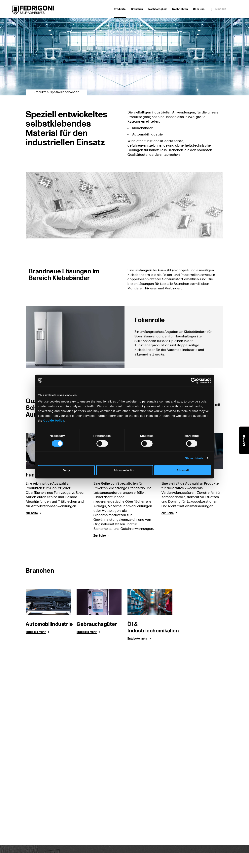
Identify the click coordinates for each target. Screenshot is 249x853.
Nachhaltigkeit (157, 9)
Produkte (120, 10)
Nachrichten (180, 9)
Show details (194, 458)
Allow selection (124, 470)
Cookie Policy (53, 420)
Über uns (198, 9)
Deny (66, 470)
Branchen (137, 9)
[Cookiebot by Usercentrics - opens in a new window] (193, 381)
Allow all (183, 470)
